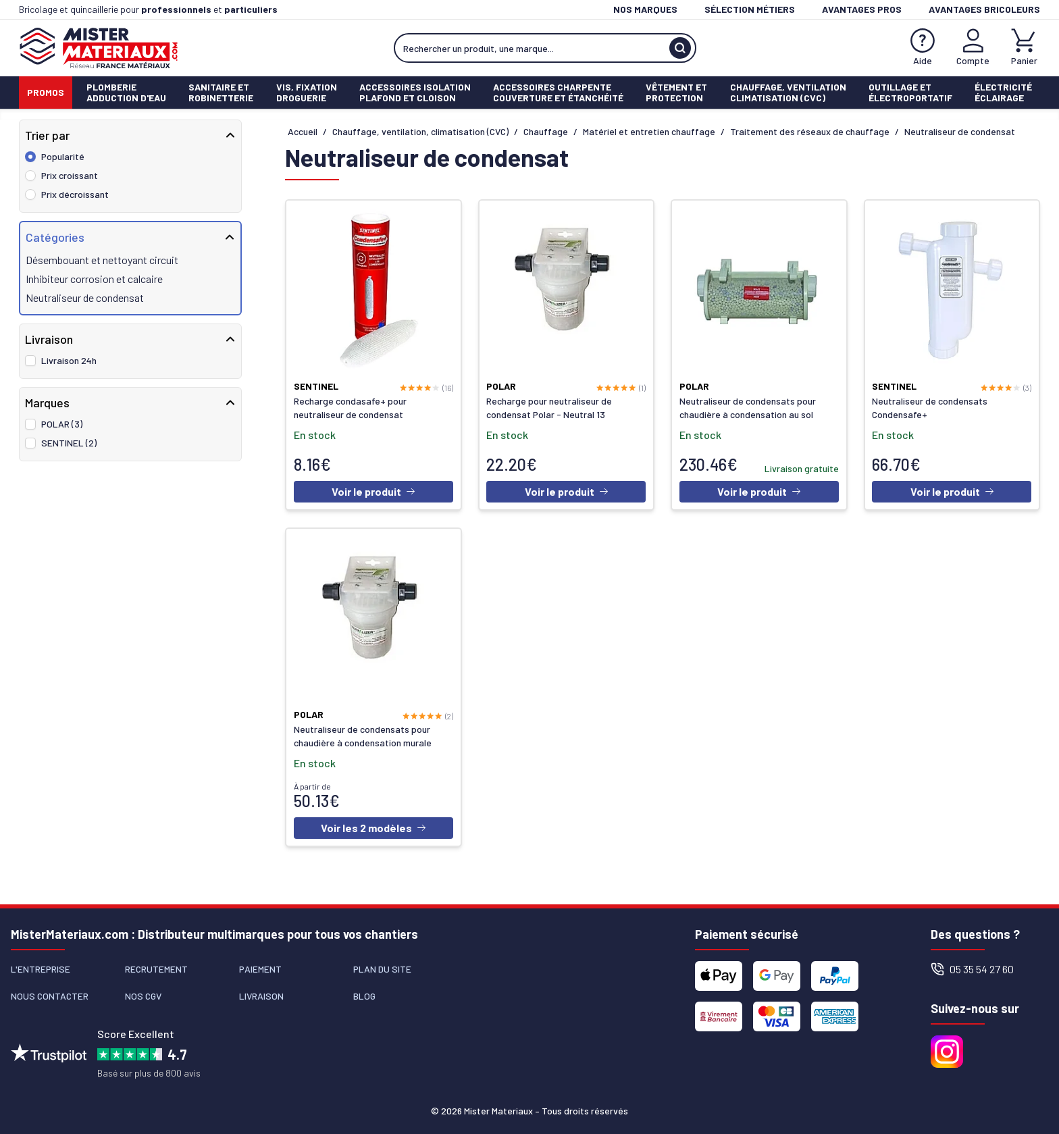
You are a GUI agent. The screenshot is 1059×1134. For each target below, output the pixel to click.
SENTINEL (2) (69, 442)
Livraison (261, 996)
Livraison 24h (69, 360)
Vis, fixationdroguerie (306, 92)
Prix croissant (69, 175)
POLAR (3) (61, 424)
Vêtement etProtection (676, 92)
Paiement (260, 969)
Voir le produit (373, 492)
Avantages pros (862, 9)
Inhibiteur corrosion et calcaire (94, 278)
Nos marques (645, 9)
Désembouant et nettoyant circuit (102, 259)
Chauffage (545, 131)
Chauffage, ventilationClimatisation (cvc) (788, 92)
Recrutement (156, 969)
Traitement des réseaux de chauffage (809, 131)
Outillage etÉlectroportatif (910, 92)
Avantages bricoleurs (984, 9)
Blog (364, 996)
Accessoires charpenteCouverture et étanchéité (558, 92)
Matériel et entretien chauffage (649, 131)
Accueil (302, 131)
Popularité (62, 156)
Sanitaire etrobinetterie (220, 92)
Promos (45, 92)
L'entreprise (40, 969)
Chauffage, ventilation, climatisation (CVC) (420, 131)
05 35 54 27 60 (972, 969)
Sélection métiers (749, 9)
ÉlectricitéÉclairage (1003, 92)
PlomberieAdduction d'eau (126, 92)
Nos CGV (143, 996)
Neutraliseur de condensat (85, 297)
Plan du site (382, 969)
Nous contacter (49, 996)
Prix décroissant (75, 194)
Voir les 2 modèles (373, 829)
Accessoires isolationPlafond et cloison (415, 92)
